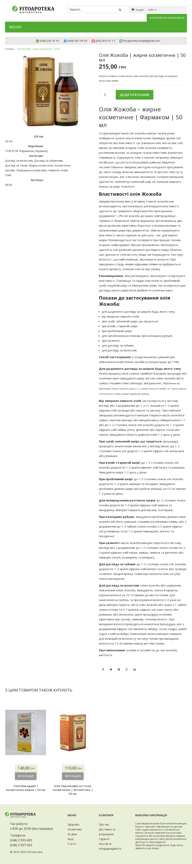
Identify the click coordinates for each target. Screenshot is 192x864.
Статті (72, 844)
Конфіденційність (110, 848)
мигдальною (152, 383)
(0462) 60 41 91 (49, 41)
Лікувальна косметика (31, 170)
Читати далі (26, 776)
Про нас (104, 824)
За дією (72, 834)
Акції (71, 839)
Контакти (105, 844)
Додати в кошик (134, 95)
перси (167, 383)
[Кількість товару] (106, 95)
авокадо (136, 383)
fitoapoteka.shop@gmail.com (141, 41)
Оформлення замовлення (166, 18)
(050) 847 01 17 (105, 41)
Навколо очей (58, 170)
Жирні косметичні (41, 165)
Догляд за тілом (16, 165)
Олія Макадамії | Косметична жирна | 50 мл (25, 788)
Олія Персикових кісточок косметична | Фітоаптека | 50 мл (73, 790)
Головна (9, 48)
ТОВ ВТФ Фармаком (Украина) (26, 151)
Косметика (75, 829)
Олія (8, 175)
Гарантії (104, 839)
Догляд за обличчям (48, 160)
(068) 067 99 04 (77, 41)
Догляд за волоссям (19, 160)
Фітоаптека (34, 852)
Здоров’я (73, 824)
